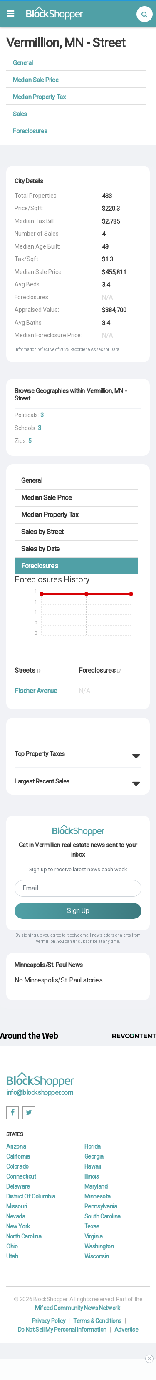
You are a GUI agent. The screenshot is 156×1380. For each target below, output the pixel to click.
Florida (92, 1146)
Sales (20, 114)
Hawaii (92, 1166)
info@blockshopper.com (39, 1093)
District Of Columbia (30, 1196)
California (18, 1156)
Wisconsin (96, 1256)
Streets (27, 670)
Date (40, 549)
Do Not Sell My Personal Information (62, 1329)
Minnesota (97, 1196)
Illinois (91, 1176)
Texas (91, 1226)
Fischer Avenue (36, 691)
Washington (99, 1246)
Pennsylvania (100, 1206)
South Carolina (102, 1216)
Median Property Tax (39, 97)
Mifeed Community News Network (77, 1308)
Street (42, 532)
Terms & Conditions (97, 1321)
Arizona (16, 1146)
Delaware (18, 1186)
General (22, 63)
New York (18, 1226)
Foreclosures (30, 131)
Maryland (96, 1186)
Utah (12, 1256)
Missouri (16, 1206)
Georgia (94, 1156)
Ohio (11, 1246)
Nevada (15, 1216)
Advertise (126, 1329)
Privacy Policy (48, 1321)
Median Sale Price (35, 80)
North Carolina (23, 1236)
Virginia (93, 1236)
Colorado (17, 1166)
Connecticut (21, 1176)
